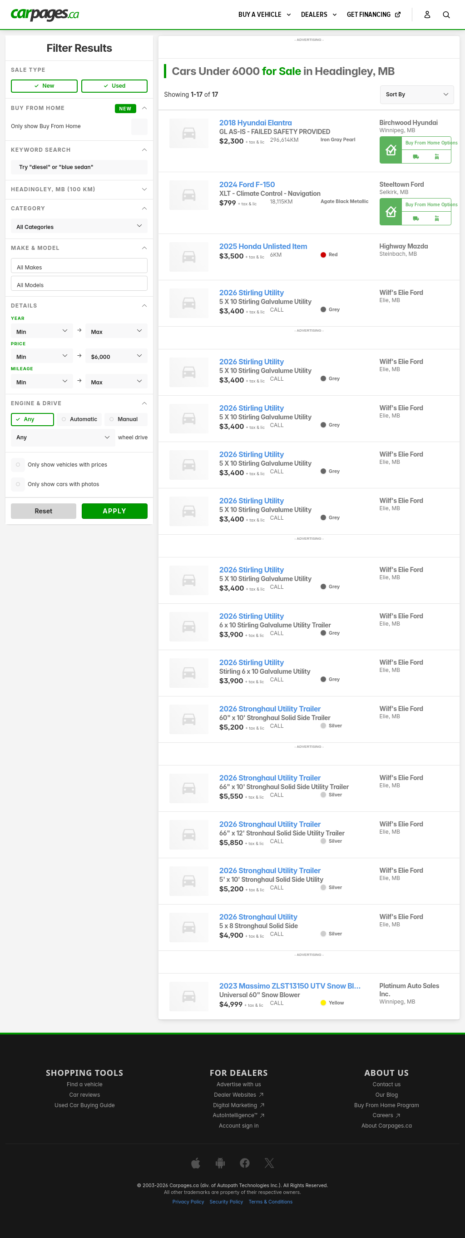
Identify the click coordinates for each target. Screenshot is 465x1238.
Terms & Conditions (270, 1202)
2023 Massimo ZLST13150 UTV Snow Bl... (290, 986)
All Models (79, 285)
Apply (115, 511)
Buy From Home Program (386, 1105)
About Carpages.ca (386, 1125)
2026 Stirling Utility (251, 292)
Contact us (387, 1084)
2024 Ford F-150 (247, 184)
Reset (43, 511)
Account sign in (239, 1125)
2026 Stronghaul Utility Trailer (270, 709)
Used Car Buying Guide (84, 1105)
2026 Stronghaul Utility (258, 917)
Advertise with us (239, 1084)
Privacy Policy (188, 1202)
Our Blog (387, 1094)
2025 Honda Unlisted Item (263, 246)
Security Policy (226, 1202)
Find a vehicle (85, 1084)
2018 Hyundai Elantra (255, 123)
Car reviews (84, 1094)
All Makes (79, 267)
